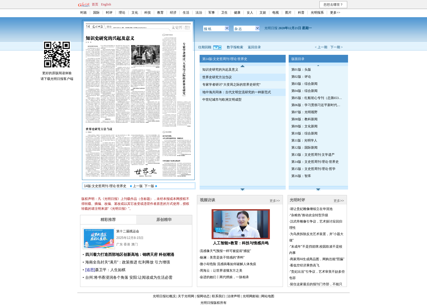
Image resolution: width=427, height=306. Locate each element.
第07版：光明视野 (304, 112)
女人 (250, 12)
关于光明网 (186, 296)
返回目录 (254, 47)
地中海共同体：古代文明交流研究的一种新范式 (236, 92)
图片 (288, 12)
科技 (147, 12)
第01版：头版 (301, 69)
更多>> (335, 12)
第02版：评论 (301, 77)
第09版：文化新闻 (304, 126)
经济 (173, 12)
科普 (301, 12)
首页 (95, 4)
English (106, 4)
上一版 (136, 186)
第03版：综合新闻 (304, 84)
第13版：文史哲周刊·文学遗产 (313, 155)
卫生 (224, 12)
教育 (160, 12)
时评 (109, 12)
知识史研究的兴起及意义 (220, 69)
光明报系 (317, 12)
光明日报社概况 (164, 296)
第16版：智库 (301, 176)
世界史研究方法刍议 (217, 77)
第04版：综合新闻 (304, 91)
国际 (96, 12)
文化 (135, 12)
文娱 (263, 12)
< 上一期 (321, 47)
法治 (199, 12)
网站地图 (267, 296)
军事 (211, 12)
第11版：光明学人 (304, 140)
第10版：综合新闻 (304, 133)
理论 (122, 12)
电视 (275, 12)
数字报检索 (235, 47)
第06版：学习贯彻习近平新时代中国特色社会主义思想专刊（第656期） (317, 105)
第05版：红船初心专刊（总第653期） (317, 98)
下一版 (150, 186)
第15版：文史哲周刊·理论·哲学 (313, 169)
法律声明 (233, 296)
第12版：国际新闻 (304, 147)
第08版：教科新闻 (304, 119)
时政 (83, 12)
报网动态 (203, 296)
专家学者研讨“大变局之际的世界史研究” (231, 84)
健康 (237, 12)
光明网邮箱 (251, 296)
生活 (186, 12)
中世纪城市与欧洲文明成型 (222, 99)
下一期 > (336, 47)
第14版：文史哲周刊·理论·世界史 (315, 162)
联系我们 (218, 296)
